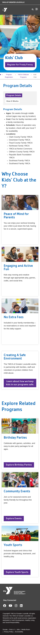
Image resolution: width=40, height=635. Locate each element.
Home (1, 74)
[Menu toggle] (37, 9)
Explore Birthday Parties (19, 464)
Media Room (25, 629)
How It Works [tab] (12, 101)
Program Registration (9, 76)
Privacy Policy (8, 632)
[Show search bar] (32, 9)
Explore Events (14, 518)
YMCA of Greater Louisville (13, 2)
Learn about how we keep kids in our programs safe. (20, 383)
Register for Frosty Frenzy (20, 64)
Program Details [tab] (13, 95)
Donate (5, 629)
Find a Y (12, 629)
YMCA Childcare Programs (23, 76)
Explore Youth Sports (17, 572)
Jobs (18, 629)
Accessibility (19, 632)
